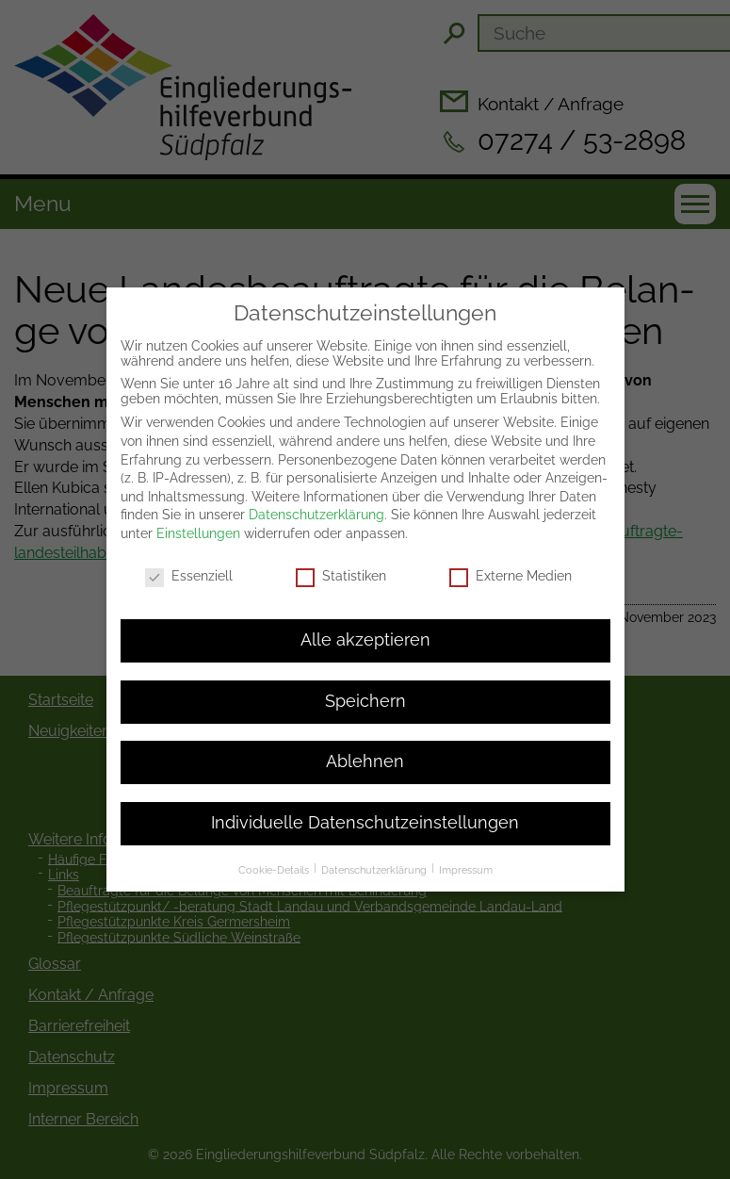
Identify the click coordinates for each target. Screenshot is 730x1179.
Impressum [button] (466, 850)
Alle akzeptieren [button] (365, 620)
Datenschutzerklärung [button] (375, 850)
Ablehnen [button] (365, 741)
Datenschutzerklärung (316, 493)
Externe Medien (510, 555)
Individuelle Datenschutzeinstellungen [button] (365, 802)
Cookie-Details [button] (275, 850)
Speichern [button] (365, 680)
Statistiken (341, 555)
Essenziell (189, 555)
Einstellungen (198, 512)
